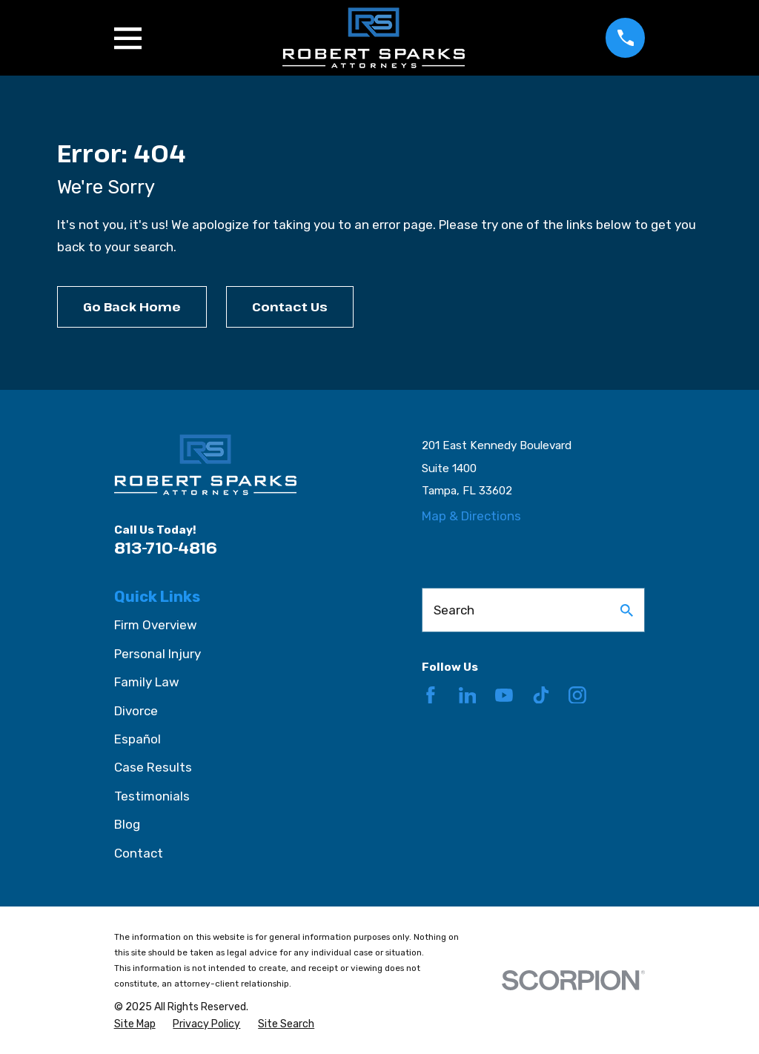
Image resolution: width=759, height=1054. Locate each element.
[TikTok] (541, 695)
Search (454, 610)
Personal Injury (157, 653)
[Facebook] (431, 695)
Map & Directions (471, 515)
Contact (138, 853)
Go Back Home (132, 306)
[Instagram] (577, 695)
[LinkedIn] (468, 695)
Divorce (136, 710)
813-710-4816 (165, 547)
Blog (127, 824)
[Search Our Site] (626, 610)
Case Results (153, 767)
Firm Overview (155, 624)
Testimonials (152, 796)
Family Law (146, 682)
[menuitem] (135, 1024)
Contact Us (290, 306)
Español (137, 739)
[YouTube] (504, 695)
